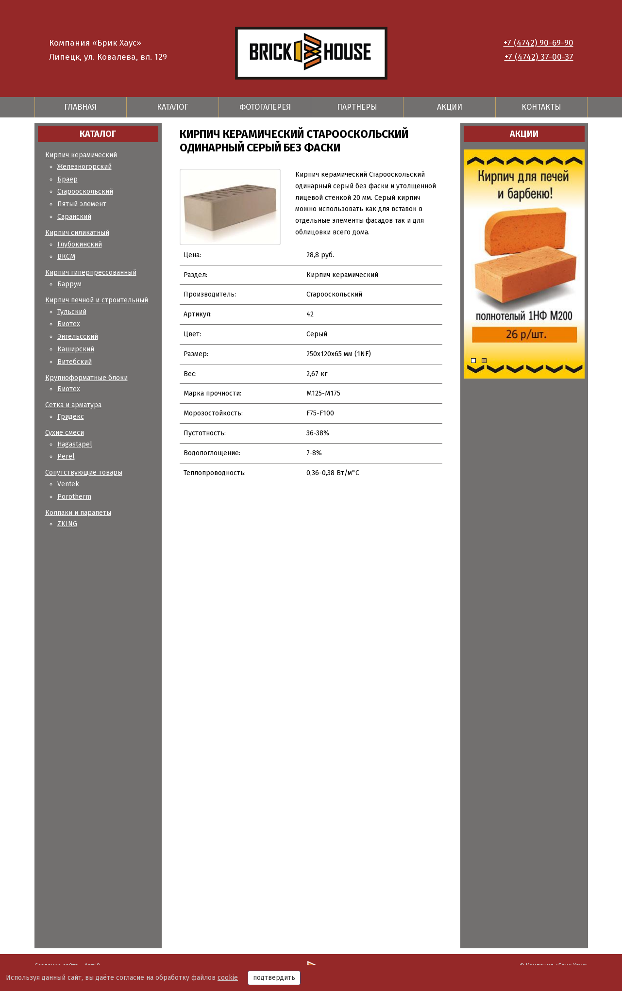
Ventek (68, 484)
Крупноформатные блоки (86, 378)
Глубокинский (79, 244)
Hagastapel (74, 444)
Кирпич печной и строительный (96, 300)
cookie (228, 978)
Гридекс (70, 417)
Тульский (71, 312)
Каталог (172, 107)
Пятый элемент (81, 204)
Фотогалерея (265, 107)
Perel (66, 456)
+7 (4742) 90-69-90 (538, 43)
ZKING (67, 524)
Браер (67, 179)
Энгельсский (77, 336)
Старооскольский (85, 191)
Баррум (69, 284)
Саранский (74, 217)
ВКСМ (66, 256)
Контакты (541, 107)
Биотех (68, 324)
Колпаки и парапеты (78, 513)
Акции (449, 107)
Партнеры (357, 107)
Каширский (75, 349)
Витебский (74, 362)
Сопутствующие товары (83, 472)
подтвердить (274, 978)
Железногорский (84, 167)
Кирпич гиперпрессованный (90, 272)
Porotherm (74, 497)
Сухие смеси (64, 433)
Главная (80, 107)
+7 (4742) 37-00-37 (538, 57)
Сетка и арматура (73, 405)
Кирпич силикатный (77, 233)
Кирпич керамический (81, 155)
